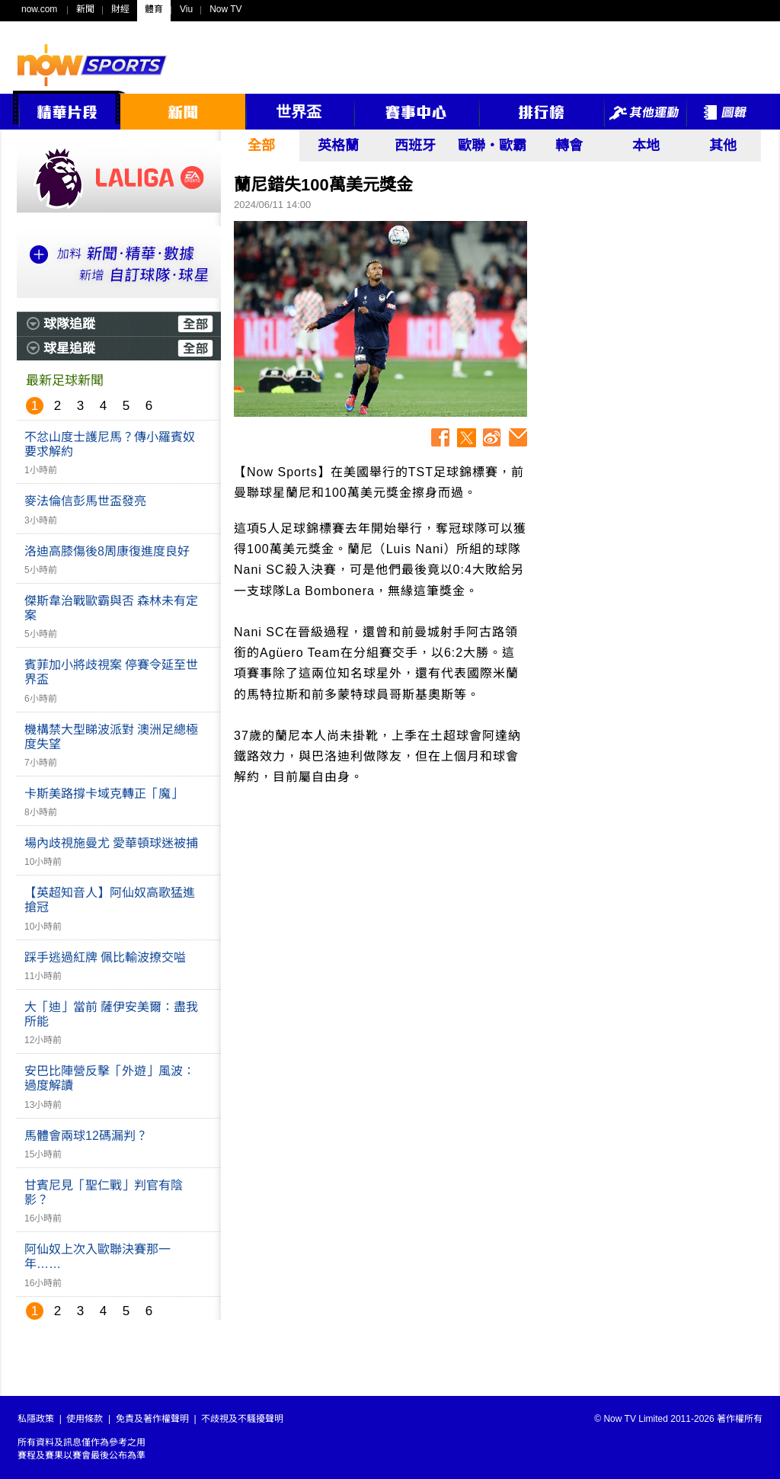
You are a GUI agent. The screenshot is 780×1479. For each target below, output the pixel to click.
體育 (154, 9)
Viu (186, 9)
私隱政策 (36, 1418)
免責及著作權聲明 (152, 1418)
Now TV (225, 9)
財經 (120, 9)
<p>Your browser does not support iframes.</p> (649, 324)
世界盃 (298, 112)
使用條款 (84, 1418)
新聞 (85, 9)
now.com (39, 9)
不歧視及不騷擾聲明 (242, 1418)
